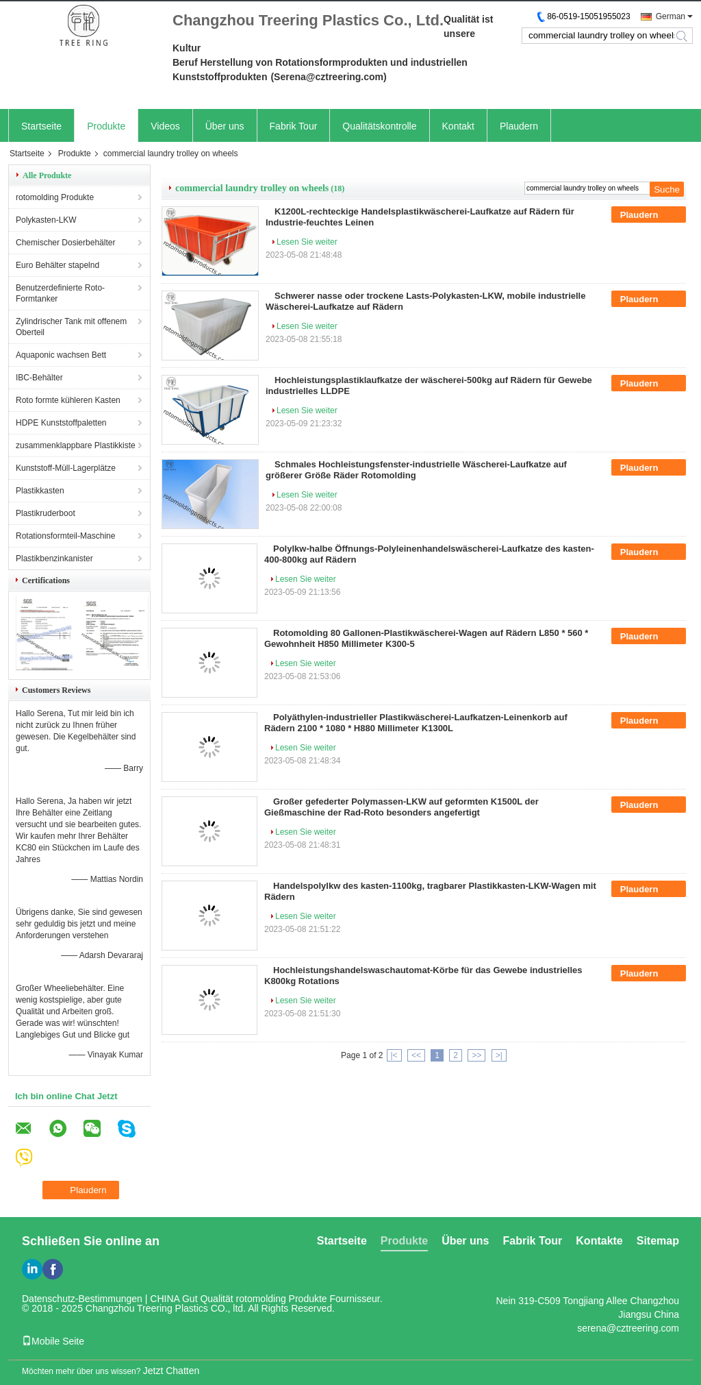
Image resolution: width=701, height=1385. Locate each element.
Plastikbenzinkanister (54, 558)
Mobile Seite (53, 1341)
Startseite (41, 126)
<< (416, 1055)
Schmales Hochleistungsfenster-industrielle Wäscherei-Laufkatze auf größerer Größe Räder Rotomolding (416, 469)
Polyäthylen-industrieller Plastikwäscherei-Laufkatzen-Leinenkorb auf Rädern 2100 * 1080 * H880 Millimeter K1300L (416, 722)
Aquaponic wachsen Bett (61, 355)
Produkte (106, 126)
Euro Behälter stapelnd (57, 265)
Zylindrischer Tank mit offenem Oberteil (71, 327)
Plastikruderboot (45, 513)
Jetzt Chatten (171, 1370)
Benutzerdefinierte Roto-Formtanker (60, 293)
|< (394, 1055)
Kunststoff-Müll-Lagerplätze (66, 468)
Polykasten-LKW (46, 220)
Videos (165, 126)
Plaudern (519, 126)
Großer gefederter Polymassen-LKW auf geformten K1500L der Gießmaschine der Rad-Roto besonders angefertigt (401, 807)
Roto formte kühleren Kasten (68, 400)
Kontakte (599, 1241)
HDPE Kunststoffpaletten (61, 423)
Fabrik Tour (294, 126)
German (670, 16)
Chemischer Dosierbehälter (65, 242)
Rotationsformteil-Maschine (65, 536)
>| (499, 1055)
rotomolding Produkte (55, 197)
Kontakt (458, 126)
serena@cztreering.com (628, 1328)
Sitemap (658, 1241)
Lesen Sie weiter (307, 242)
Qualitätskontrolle (379, 126)
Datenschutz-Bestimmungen (82, 1298)
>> (476, 1055)
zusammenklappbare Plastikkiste (76, 445)
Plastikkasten (40, 490)
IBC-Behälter (39, 377)
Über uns (224, 126)
